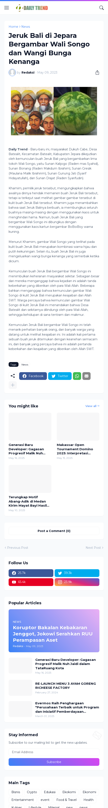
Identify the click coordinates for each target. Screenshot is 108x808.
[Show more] (13, 385)
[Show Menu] (6, 7)
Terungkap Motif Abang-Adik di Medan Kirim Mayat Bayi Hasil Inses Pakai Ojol (28, 501)
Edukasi (50, 792)
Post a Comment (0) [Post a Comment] (54, 531)
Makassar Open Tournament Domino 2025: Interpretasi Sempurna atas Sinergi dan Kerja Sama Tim (76, 449)
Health (88, 800)
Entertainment (22, 800)
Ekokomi (69, 792)
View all (90, 406)
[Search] (101, 7)
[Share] (95, 72)
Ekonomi (89, 792)
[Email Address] (54, 752)
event (45, 800)
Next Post (93, 548)
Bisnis (15, 792)
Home (13, 26)
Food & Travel (66, 800)
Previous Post (17, 548)
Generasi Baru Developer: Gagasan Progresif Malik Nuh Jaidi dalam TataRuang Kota (29, 449)
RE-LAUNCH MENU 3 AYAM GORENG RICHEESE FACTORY (65, 686)
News (25, 26)
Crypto (32, 792)
